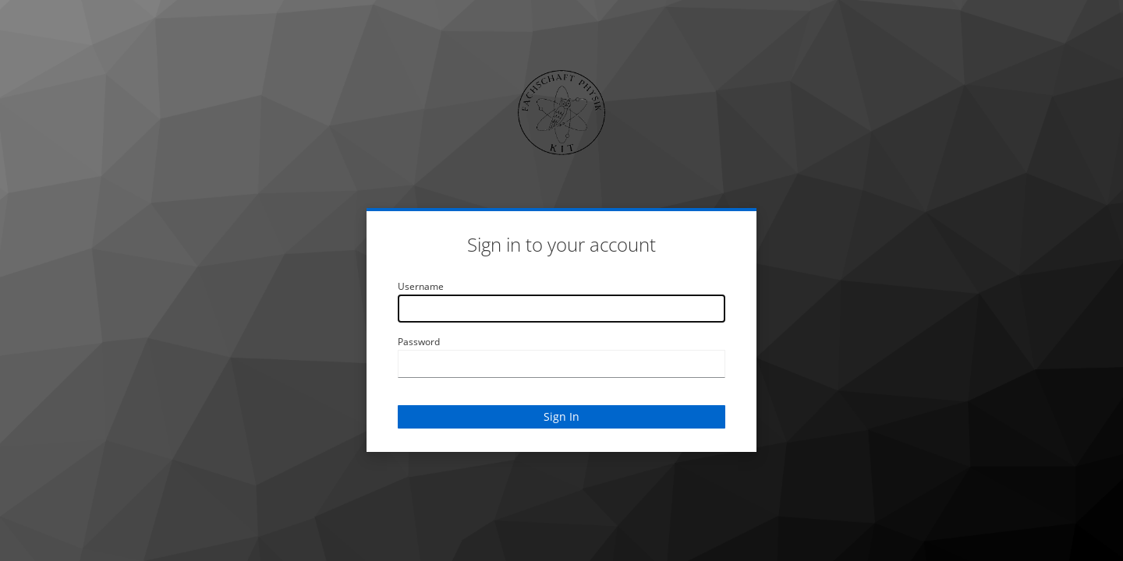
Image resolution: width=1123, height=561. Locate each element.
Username (421, 286)
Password (419, 341)
